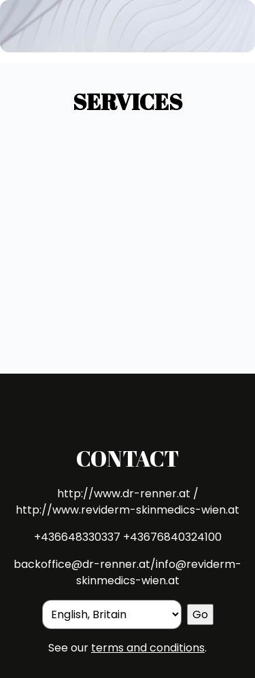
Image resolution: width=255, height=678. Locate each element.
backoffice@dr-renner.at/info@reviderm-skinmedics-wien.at (127, 572)
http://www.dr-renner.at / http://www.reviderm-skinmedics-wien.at (127, 502)
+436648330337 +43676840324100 (128, 537)
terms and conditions (148, 648)
